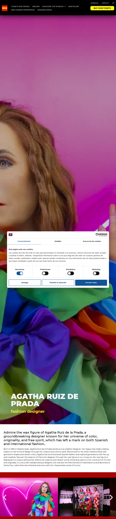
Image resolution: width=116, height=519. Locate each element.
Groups (36, 6)
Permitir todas (91, 283)
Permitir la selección (58, 283)
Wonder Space (44, 10)
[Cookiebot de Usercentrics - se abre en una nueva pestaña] (97, 234)
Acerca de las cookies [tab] (92, 241)
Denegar (24, 283)
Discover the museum (54, 6)
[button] (4, 497)
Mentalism (73, 6)
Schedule (94, 3)
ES (113, 3)
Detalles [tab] (58, 241)
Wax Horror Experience (23, 10)
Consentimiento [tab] (24, 241)
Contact (105, 3)
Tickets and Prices (20, 6)
